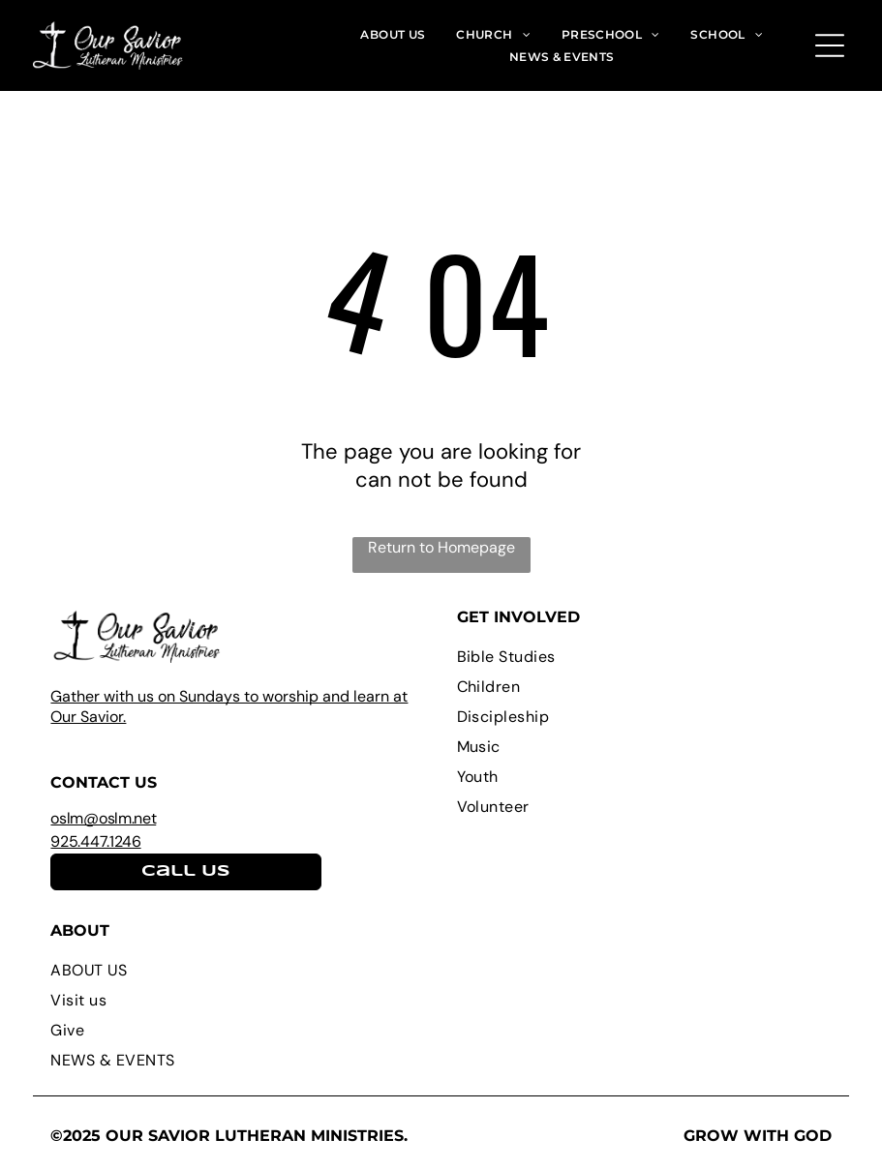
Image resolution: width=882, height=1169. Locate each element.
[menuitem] (392, 33)
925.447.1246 (95, 841)
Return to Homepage (441, 547)
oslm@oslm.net (103, 818)
